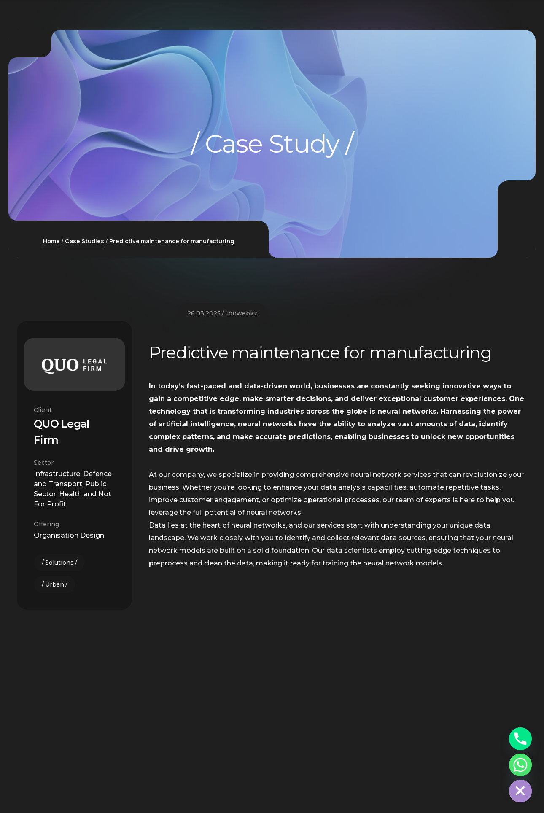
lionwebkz (241, 493)
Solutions (59, 562)
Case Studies (84, 241)
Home (51, 241)
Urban (54, 584)
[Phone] (520, 738)
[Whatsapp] (520, 765)
